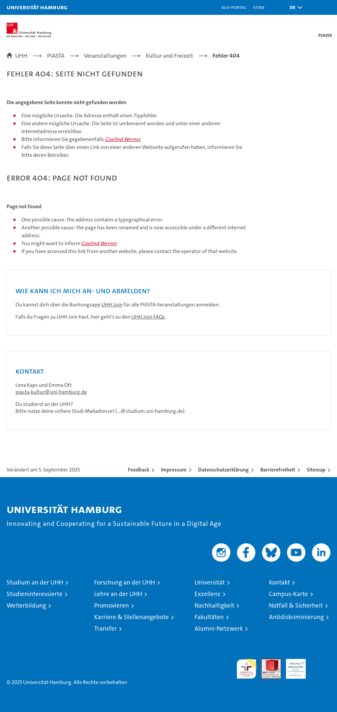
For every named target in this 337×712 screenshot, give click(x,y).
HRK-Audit (292, 666)
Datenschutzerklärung (223, 469)
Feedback (138, 469)
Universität (209, 582)
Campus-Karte (288, 594)
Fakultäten (209, 617)
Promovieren (111, 605)
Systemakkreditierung (320, 662)
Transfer (105, 628)
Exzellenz (207, 594)
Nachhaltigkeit (214, 605)
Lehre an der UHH (118, 594)
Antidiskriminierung (296, 617)
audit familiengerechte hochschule (246, 669)
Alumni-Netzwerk (218, 628)
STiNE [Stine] (259, 7)
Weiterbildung (26, 605)
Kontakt (279, 582)
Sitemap (316, 469)
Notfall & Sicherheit (296, 605)
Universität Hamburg (37, 7)
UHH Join (111, 304)
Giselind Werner (123, 139)
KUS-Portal (233, 7)
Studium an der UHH (35, 582)
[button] (294, 7)
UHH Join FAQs (148, 316)
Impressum (174, 469)
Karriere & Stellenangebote (131, 617)
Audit (267, 662)
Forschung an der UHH (124, 582)
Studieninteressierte (35, 594)
